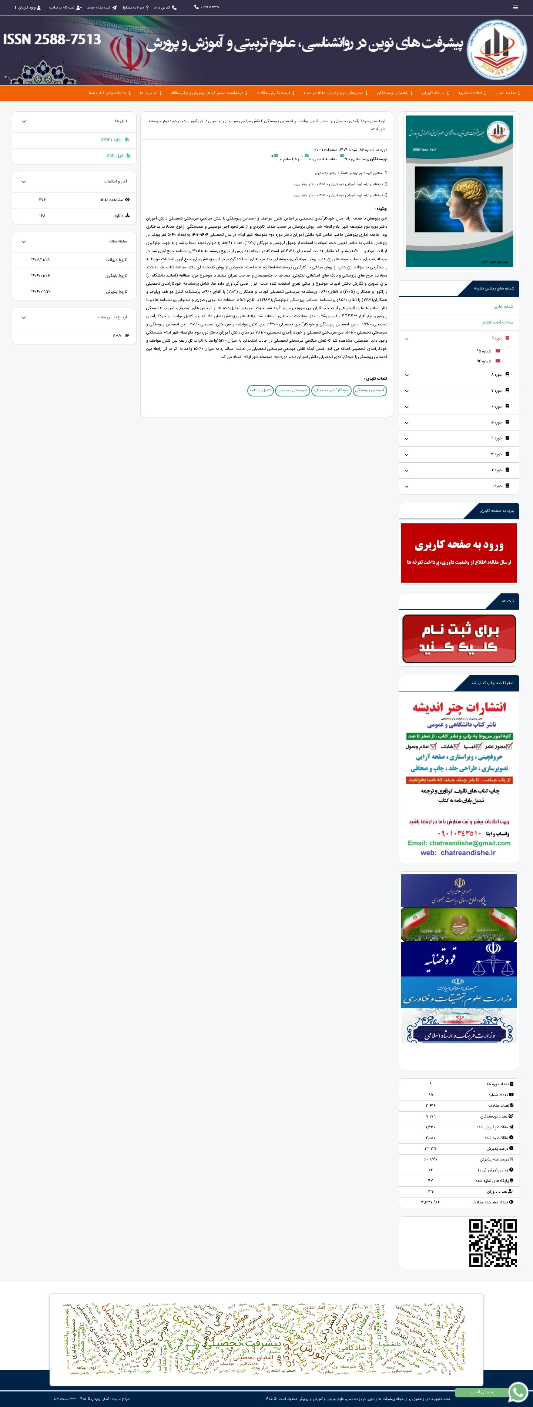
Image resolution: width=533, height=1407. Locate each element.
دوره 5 (500, 422)
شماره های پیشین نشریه (494, 288)
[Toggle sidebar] (516, 7)
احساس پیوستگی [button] (369, 390)
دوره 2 (500, 470)
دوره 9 (500, 338)
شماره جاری (503, 307)
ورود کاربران (27, 7)
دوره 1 (500, 486)
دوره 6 (500, 406)
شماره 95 (488, 351)
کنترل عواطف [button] (260, 390)
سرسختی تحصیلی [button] (292, 390)
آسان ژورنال (100, 1399)
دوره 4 (500, 438)
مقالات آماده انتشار (498, 322)
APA (121, 336)
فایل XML (118, 156)
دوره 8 (500, 375)
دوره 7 (500, 391)
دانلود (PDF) (115, 140)
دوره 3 (500, 454)
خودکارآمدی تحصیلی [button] (331, 390)
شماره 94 (488, 361)
